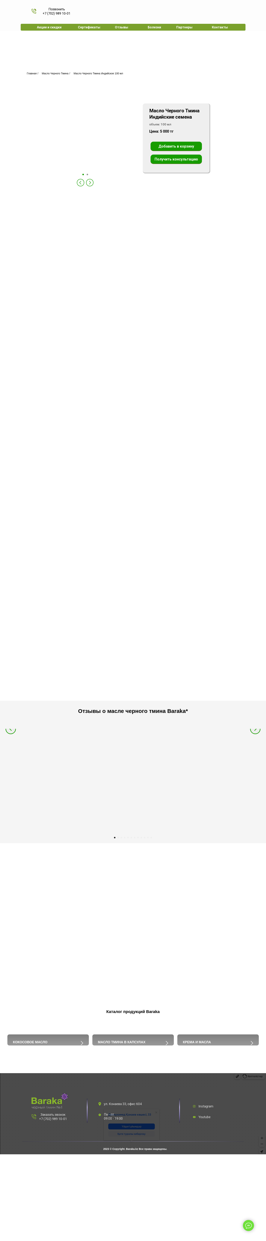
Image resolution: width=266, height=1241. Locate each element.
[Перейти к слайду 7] (134, 837)
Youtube (204, 1187)
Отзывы (121, 27)
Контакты (220, 27)
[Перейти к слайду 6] (131, 837)
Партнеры (184, 27)
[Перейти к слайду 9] (141, 837)
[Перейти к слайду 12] (151, 837)
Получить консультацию (176, 159)
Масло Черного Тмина (55, 73)
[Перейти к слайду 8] (138, 837)
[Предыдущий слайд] (11, 780)
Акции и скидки (49, 27)
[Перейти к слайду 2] (118, 837)
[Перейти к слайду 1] (114, 837)
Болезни (154, 27)
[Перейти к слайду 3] (121, 837)
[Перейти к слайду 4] (124, 837)
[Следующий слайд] (255, 780)
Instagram (205, 1176)
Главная (32, 73)
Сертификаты (89, 27)
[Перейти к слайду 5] (128, 837)
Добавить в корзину (176, 146)
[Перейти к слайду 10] (144, 837)
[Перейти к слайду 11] (148, 837)
